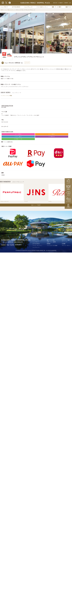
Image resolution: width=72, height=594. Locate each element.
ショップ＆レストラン (9, 10)
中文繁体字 (66, 2)
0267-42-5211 (7, 245)
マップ (27, 62)
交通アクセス (68, 7)
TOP (2, 10)
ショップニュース (28, 7)
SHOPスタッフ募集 (66, 240)
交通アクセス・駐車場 (51, 241)
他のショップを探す (36, 205)
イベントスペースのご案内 (52, 245)
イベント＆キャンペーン (42, 7)
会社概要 (63, 243)
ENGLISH (55, 2)
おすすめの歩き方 (16, 7)
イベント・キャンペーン (37, 245)
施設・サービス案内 (56, 7)
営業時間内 (18, 245)
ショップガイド (4, 7)
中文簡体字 (60, 2)
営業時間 (48, 243)
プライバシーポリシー (66, 245)
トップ (34, 240)
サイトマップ (64, 241)
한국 (70, 2)
